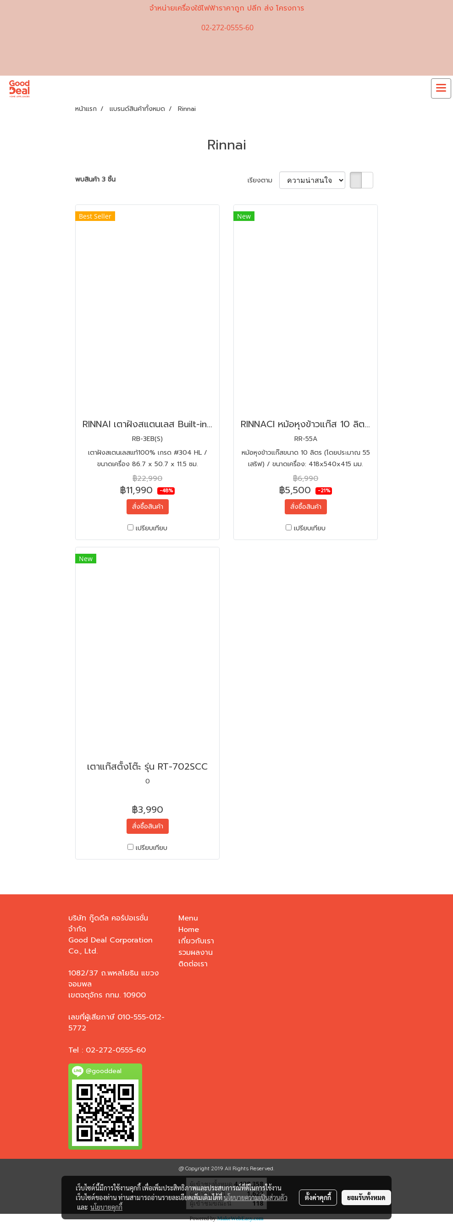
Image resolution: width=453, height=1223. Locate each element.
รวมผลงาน (195, 952)
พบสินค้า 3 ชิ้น (95, 179)
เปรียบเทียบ (151, 528)
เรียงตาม (263, 180)
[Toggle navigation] (441, 88)
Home (188, 929)
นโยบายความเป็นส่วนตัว (255, 1197)
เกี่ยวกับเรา (196, 941)
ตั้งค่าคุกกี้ (318, 1197)
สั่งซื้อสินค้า (147, 507)
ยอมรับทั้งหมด (366, 1197)
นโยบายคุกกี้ (106, 1207)
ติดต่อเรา (193, 964)
